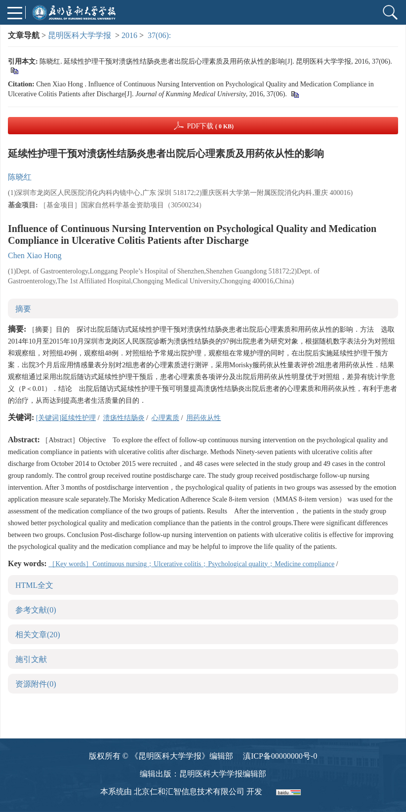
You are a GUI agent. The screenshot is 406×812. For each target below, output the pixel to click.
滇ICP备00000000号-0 (280, 756)
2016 (129, 35)
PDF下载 (210, 126)
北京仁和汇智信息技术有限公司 (189, 791)
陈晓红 (20, 177)
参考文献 (35, 610)
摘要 (23, 309)
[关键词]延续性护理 (66, 418)
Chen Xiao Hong (34, 255)
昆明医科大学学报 (79, 35)
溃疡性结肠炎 (124, 418)
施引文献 (31, 659)
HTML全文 (34, 585)
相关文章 (37, 634)
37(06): (160, 35)
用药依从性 (203, 418)
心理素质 (165, 418)
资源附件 (35, 684)
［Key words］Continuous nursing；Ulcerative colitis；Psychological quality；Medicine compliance (191, 564)
